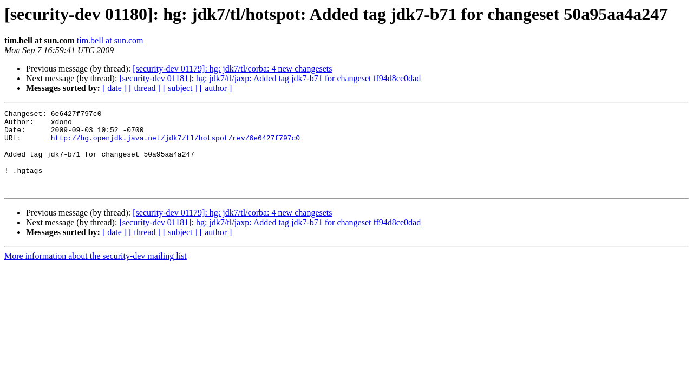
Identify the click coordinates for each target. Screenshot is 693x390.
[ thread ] (145, 88)
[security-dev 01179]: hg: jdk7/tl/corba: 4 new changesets (232, 68)
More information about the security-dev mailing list (95, 272)
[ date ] (114, 88)
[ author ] (216, 88)
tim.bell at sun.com (110, 40)
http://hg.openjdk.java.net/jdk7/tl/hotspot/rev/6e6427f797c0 (175, 144)
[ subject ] (180, 88)
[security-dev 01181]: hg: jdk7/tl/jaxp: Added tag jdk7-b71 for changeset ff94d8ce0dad (270, 78)
